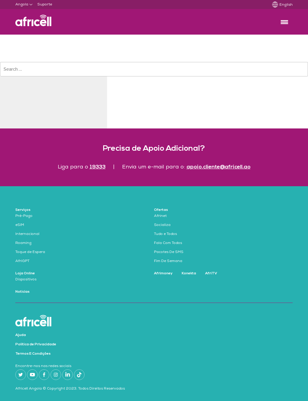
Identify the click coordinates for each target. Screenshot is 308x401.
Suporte (44, 5)
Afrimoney (163, 273)
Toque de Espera (30, 252)
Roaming (23, 243)
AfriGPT (22, 261)
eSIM (19, 225)
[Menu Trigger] (284, 22)
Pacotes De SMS (168, 252)
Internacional (27, 234)
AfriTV (211, 273)
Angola (21, 5)
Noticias (22, 292)
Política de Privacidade (35, 344)
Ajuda (20, 335)
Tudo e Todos (165, 234)
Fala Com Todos (168, 243)
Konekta (189, 273)
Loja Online (25, 273)
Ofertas (161, 210)
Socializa (162, 225)
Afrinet (160, 216)
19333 (98, 167)
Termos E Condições (33, 354)
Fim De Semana (168, 261)
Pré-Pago (23, 216)
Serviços (22, 210)
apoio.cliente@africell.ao (218, 167)
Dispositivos (25, 280)
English (286, 5)
